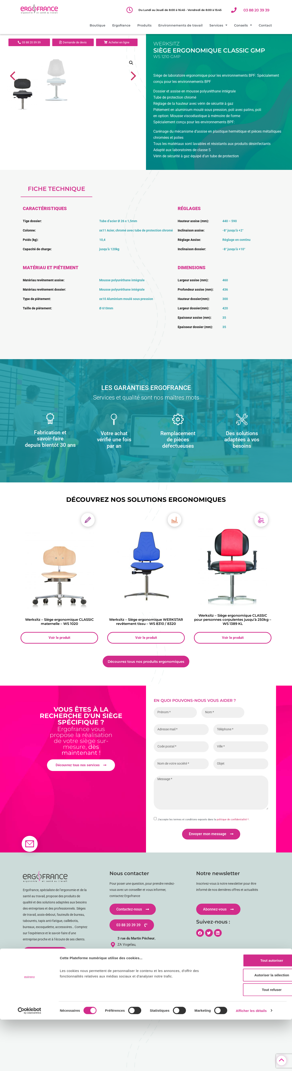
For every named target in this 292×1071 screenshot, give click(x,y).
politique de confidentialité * (233, 905)
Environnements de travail (180, 25)
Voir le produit (59, 724)
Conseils (243, 25)
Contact (265, 25)
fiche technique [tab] (56, 275)
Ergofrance (121, 25)
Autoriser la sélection (254, 1026)
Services (218, 25)
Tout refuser (254, 1041)
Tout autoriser (253, 1012)
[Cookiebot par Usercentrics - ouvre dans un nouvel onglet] (30, 1062)
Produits (144, 25)
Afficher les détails (251, 1062)
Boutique (97, 25)
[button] (131, 63)
